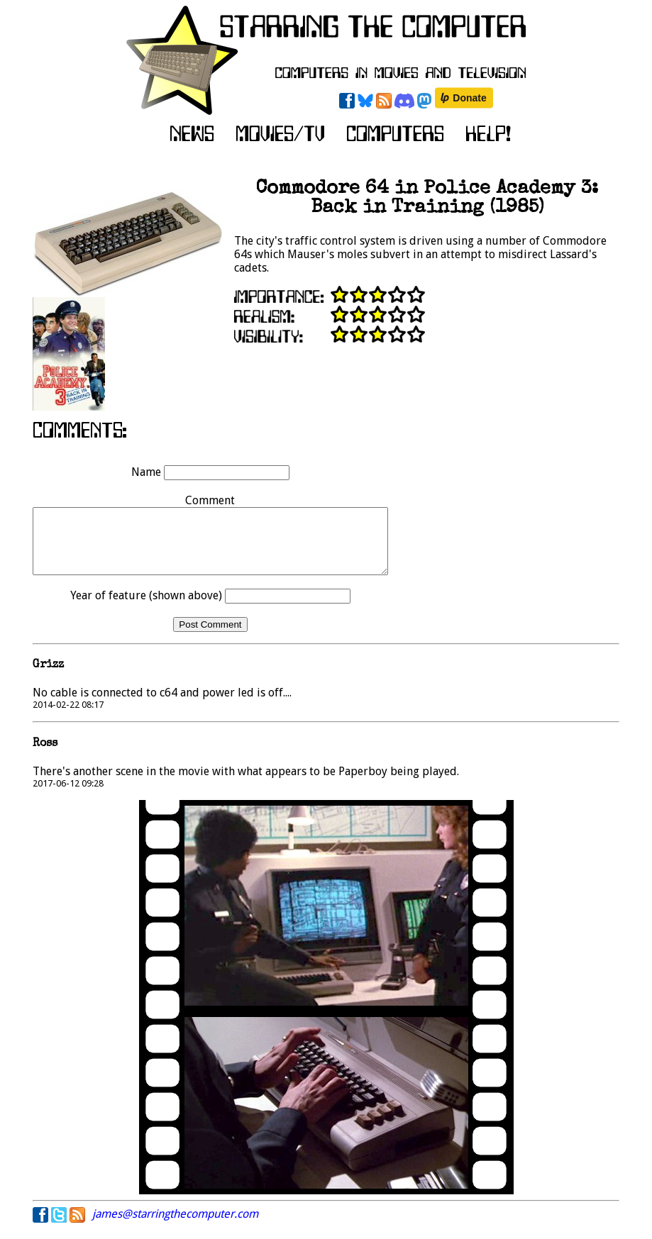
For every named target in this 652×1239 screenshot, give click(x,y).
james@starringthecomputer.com (175, 1226)
